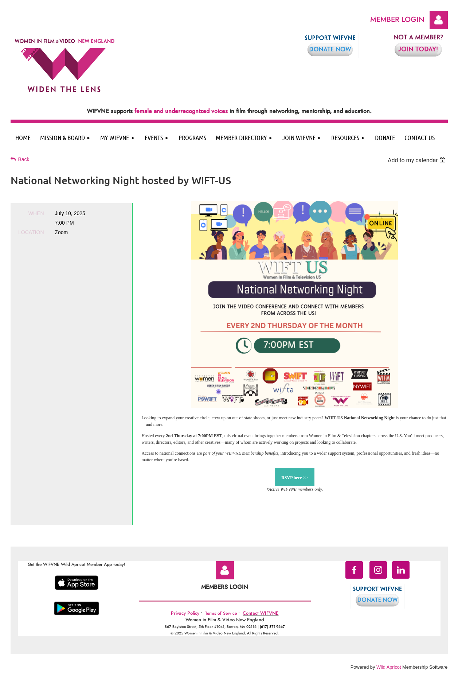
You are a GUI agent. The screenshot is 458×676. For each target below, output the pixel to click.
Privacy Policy (185, 613)
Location (31, 232)
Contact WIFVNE (260, 613)
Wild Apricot (388, 667)
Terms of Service (221, 613)
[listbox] (418, 160)
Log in (439, 20)
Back (24, 159)
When (36, 213)
